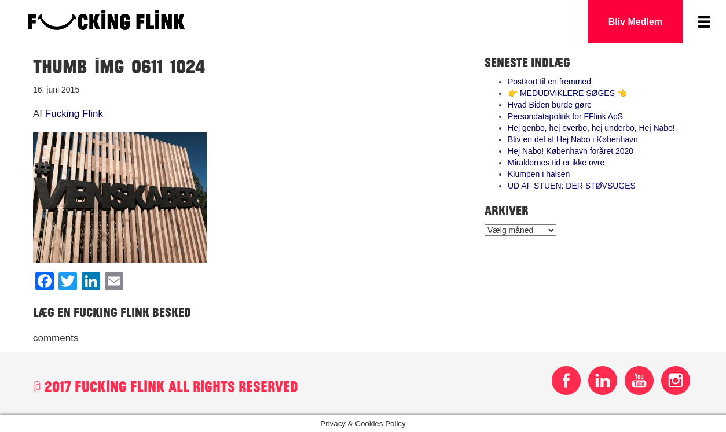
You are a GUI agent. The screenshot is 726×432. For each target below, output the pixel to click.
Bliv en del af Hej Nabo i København (573, 139)
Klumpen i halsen (539, 174)
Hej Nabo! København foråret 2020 (570, 151)
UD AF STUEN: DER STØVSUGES (572, 185)
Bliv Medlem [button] (635, 22)
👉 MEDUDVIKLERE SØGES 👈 (567, 93)
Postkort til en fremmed (549, 81)
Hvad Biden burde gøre (550, 104)
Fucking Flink (74, 113)
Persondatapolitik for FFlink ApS (565, 116)
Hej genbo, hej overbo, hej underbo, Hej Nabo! (591, 127)
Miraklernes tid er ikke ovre (556, 162)
